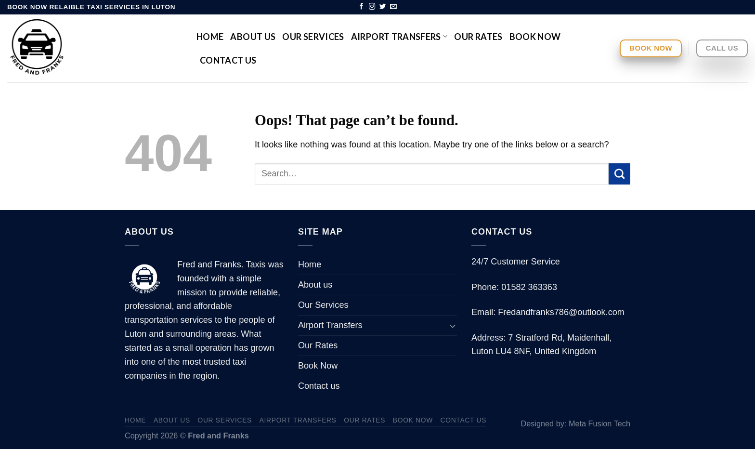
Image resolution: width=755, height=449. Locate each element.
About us (252, 36)
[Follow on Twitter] (382, 7)
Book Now (535, 36)
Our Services (313, 36)
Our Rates (478, 36)
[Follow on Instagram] (372, 7)
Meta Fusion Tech (599, 423)
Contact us (228, 60)
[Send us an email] (393, 7)
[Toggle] (452, 325)
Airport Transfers (399, 36)
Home (209, 36)
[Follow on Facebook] (361, 7)
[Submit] (619, 174)
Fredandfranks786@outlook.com (561, 312)
